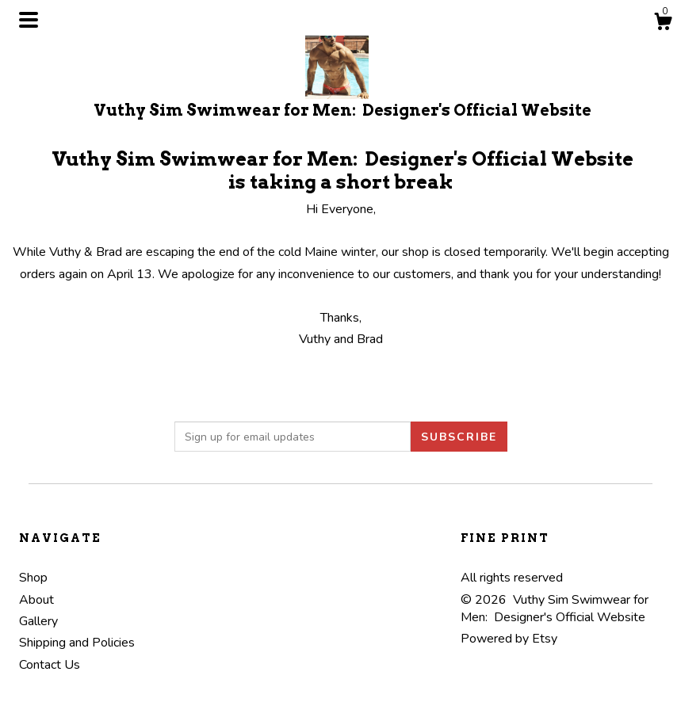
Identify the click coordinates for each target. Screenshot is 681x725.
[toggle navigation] (28, 20)
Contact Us (49, 664)
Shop (33, 577)
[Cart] (662, 24)
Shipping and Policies (77, 642)
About (36, 600)
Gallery (38, 621)
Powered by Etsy (509, 638)
